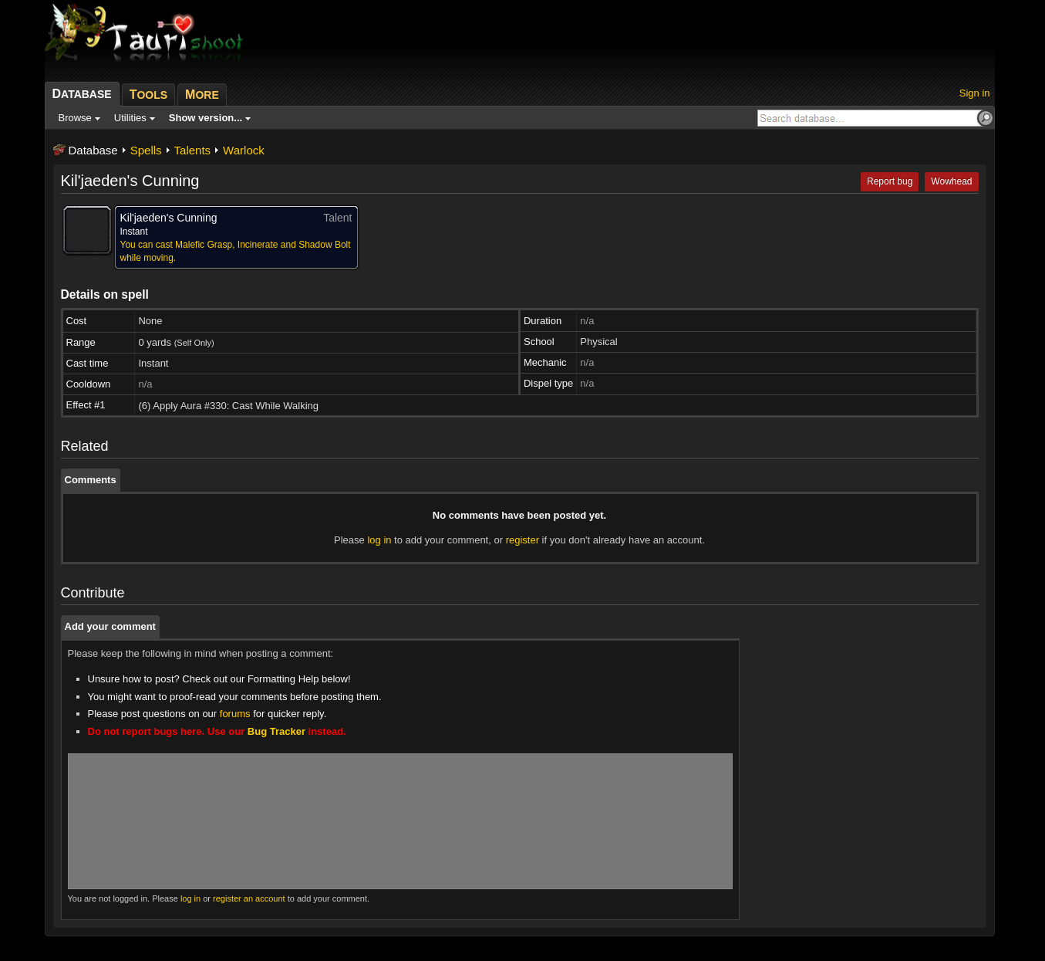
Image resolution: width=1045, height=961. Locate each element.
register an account (249, 898)
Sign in (974, 93)
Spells (146, 150)
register (522, 540)
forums (235, 713)
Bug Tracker (276, 731)
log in (379, 540)
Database (93, 150)
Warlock (244, 150)
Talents (192, 150)
